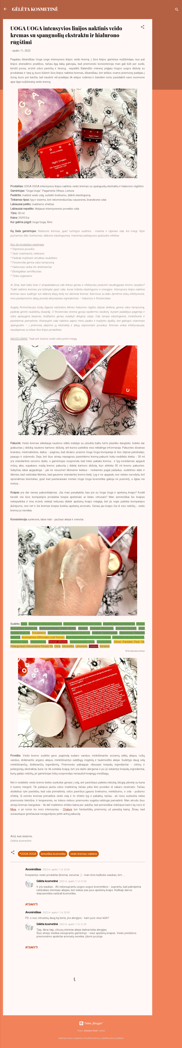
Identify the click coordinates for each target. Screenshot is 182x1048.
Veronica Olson (90, 1031)
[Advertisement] (167, 75)
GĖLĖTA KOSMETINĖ (35, 9)
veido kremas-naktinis (83, 854)
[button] (142, 27)
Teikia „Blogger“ (91, 1023)
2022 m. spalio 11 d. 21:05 (72, 924)
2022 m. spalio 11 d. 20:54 (56, 869)
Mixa (13, 809)
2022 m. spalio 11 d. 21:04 (72, 881)
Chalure (67, 809)
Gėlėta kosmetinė (47, 881)
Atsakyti (31, 904)
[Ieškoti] (177, 10)
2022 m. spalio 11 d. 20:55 (56, 912)
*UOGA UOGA (28, 854)
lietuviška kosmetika (53, 854)
